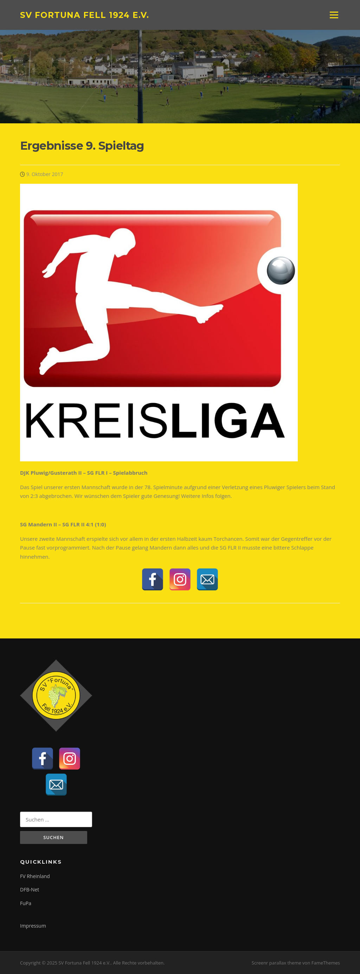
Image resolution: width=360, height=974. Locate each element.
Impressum (33, 925)
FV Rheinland (35, 876)
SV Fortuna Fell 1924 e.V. (84, 15)
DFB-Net (29, 889)
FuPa (25, 903)
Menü (334, 14)
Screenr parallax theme (276, 963)
